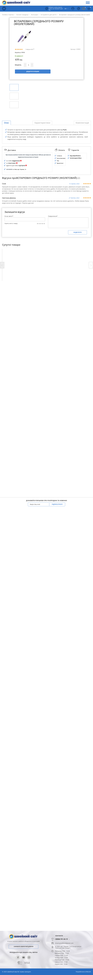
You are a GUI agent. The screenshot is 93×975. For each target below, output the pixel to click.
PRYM (23, 52)
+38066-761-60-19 (61, 939)
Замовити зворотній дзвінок (23, 946)
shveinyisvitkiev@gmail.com (64, 943)
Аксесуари (34, 15)
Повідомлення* (53, 314)
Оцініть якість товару (11, 321)
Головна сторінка (8, 15)
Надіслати (77, 330)
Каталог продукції (22, 15)
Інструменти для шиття (48, 15)
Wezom (88, 972)
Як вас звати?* (9, 314)
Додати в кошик (32, 71)
